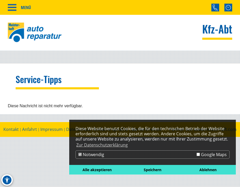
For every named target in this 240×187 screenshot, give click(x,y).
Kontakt (11, 129)
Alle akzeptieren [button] (97, 169)
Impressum (51, 129)
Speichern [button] (152, 169)
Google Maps (212, 154)
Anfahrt (29, 129)
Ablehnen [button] (208, 169)
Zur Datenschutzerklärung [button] (102, 145)
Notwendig (91, 154)
